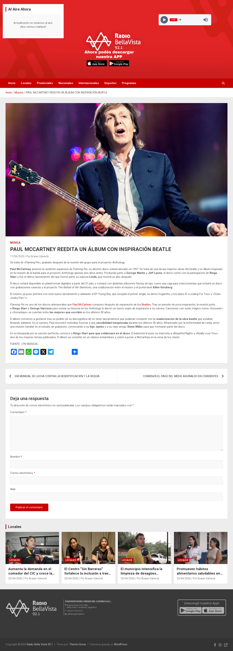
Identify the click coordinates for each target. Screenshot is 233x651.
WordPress (120, 644)
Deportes (110, 83)
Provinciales (45, 83)
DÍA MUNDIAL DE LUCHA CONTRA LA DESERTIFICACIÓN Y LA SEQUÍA (57, 376)
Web (12, 489)
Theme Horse (77, 644)
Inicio (11, 83)
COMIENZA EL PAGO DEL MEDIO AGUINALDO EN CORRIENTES (180, 376)
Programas (129, 83)
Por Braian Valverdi (37, 256)
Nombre (16, 456)
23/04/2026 (15, 578)
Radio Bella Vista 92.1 (40, 644)
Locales (26, 83)
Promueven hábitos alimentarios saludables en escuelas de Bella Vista (198, 573)
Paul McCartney (82, 304)
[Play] (164, 19)
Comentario (18, 412)
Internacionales (89, 83)
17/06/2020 (17, 256)
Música (15, 242)
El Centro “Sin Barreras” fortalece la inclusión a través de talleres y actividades (88, 573)
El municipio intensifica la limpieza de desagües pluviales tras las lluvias (141, 573)
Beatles (146, 304)
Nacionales (65, 83)
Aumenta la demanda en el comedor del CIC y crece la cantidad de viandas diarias (30, 573)
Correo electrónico (22, 473)
